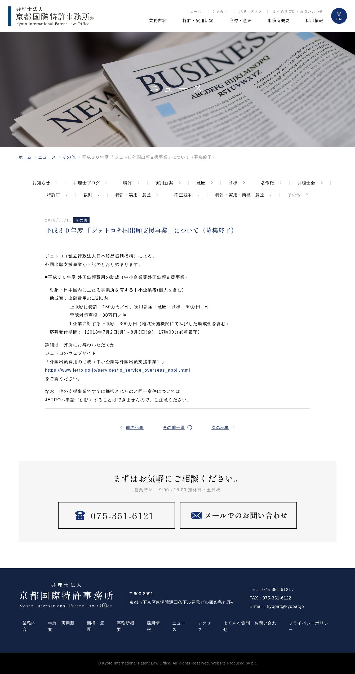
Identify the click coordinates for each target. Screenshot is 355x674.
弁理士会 (306, 183)
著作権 (267, 183)
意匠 (201, 183)
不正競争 (183, 195)
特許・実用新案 (198, 20)
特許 (127, 183)
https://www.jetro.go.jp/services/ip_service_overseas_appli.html (117, 370)
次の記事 (220, 427)
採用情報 (314, 20)
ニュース (194, 11)
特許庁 (53, 195)
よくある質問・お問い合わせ (298, 11)
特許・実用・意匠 (133, 195)
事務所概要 (279, 20)
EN (339, 19)
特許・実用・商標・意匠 (239, 195)
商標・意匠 (240, 20)
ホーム (25, 157)
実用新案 (164, 183)
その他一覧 (174, 427)
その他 (69, 157)
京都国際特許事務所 (67, 595)
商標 (233, 183)
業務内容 (158, 20)
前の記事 (135, 427)
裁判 (87, 195)
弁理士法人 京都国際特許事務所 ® (51, 16)
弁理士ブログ (250, 11)
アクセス (220, 11)
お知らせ (41, 183)
